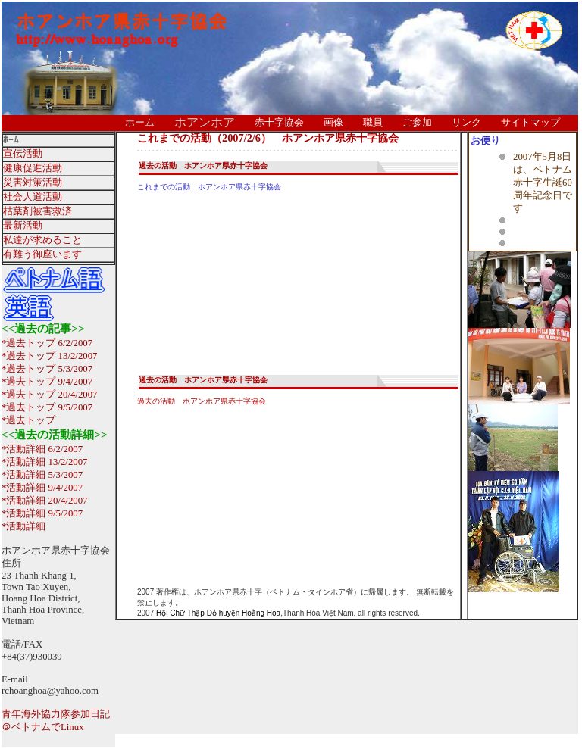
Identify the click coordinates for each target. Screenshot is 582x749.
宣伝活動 (22, 153)
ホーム (140, 122)
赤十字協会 (279, 122)
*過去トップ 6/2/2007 (47, 343)
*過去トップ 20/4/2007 (50, 394)
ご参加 (417, 122)
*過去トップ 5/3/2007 (47, 369)
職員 (373, 122)
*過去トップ (28, 420)
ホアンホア (204, 122)
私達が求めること (42, 240)
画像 (333, 122)
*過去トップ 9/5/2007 (47, 407)
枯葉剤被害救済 (37, 211)
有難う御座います (42, 254)
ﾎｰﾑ (11, 140)
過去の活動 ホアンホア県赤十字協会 (203, 165)
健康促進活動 (32, 168)
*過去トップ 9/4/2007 (47, 381)
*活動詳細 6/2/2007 (42, 449)
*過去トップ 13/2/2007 (50, 356)
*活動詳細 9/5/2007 (42, 513)
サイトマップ (530, 122)
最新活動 (22, 225)
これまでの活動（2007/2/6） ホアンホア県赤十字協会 (268, 138)
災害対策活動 (32, 182)
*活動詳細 (23, 526)
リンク (466, 122)
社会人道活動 (32, 197)
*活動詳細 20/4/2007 (45, 500)
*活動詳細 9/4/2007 (42, 487)
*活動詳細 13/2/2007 (45, 462)
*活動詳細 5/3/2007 (42, 475)
